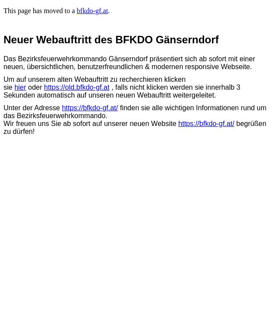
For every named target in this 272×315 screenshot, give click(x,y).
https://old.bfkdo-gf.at (77, 87)
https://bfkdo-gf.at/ (90, 108)
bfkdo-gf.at (92, 10)
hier (20, 87)
